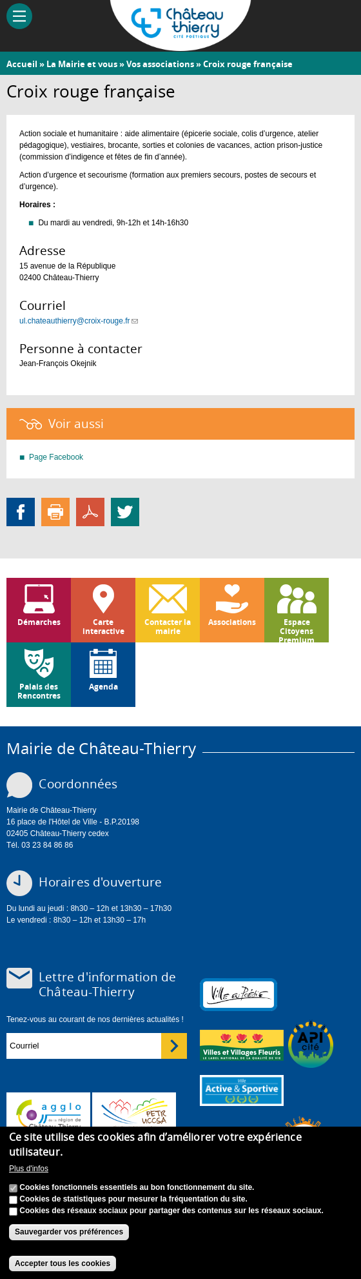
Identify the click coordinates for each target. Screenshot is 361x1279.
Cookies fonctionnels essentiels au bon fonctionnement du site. (136, 1187)
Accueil (21, 64)
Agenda (103, 686)
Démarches (39, 622)
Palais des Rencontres (39, 691)
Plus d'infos (28, 1168)
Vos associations (160, 64)
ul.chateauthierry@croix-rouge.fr (78, 320)
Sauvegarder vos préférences (69, 1231)
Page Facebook (56, 457)
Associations (232, 622)
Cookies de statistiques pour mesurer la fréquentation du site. (133, 1198)
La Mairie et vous (81, 64)
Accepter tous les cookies (62, 1263)
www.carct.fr (48, 1115)
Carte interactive (103, 627)
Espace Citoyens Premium (296, 629)
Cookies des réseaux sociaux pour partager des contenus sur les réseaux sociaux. (171, 1210)
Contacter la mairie (167, 627)
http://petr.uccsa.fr (134, 1115)
